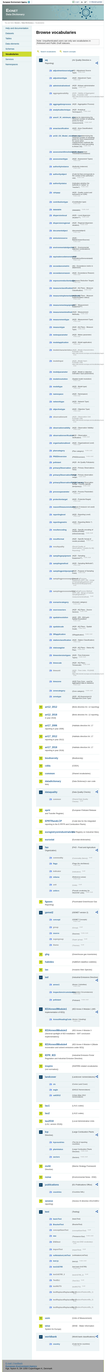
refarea (56, 877)
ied (46, 977)
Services (9, 59)
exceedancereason (61, 273)
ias (46, 969)
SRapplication (59, 634)
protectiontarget (60, 499)
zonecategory (59, 691)
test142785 (58, 1267)
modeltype (57, 386)
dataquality (51, 792)
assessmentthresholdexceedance (62, 152)
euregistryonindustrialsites (58, 832)
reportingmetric (60, 522)
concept (56, 920)
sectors (56, 1157)
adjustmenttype (60, 78)
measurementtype (61, 319)
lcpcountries (58, 1142)
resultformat (58, 539)
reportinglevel (59, 514)
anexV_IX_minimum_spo (62, 117)
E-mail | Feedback (14, 1363)
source (56, 933)
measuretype (59, 327)
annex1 (56, 984)
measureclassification (62, 288)
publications (52, 1184)
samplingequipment (62, 556)
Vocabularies (11, 54)
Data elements (12, 44)
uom (47, 1318)
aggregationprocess (62, 104)
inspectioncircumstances (62, 992)
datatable (57, 209)
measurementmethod (62, 312)
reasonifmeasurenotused (62, 507)
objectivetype (59, 409)
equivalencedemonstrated (62, 257)
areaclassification (61, 128)
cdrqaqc (56, 192)
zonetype (57, 696)
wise (47, 1326)
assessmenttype (60, 159)
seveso (49, 1201)
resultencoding (60, 530)
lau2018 (49, 1121)
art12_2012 (51, 707)
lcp (46, 1132)
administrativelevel (61, 86)
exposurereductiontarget (62, 281)
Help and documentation (16, 28)
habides (49, 962)
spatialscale (58, 627)
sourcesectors (59, 610)
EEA (17, 2)
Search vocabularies (48, 52)
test (47, 1212)
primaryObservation (62, 468)
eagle (55, 1090)
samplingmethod (60, 563)
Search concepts (69, 52)
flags (55, 863)
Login (77, 2)
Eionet (17, 23)
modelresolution (60, 379)
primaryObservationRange (62, 475)
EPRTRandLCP (53, 821)
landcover (50, 1077)
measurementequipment (62, 305)
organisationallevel (61, 443)
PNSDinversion (60, 456)
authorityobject (60, 174)
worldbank (51, 1336)
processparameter (61, 492)
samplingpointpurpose (62, 571)
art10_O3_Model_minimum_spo (62, 136)
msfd (48, 1166)
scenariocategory (61, 602)
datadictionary (53, 781)
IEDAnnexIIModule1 (56, 1009)
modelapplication (60, 342)
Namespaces (11, 64)
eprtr (47, 810)
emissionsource (60, 238)
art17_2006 (51, 725)
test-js (56, 1261)
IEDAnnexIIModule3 (56, 1030)
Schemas (9, 49)
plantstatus (58, 1149)
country (56, 1344)
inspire (49, 1066)
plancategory (59, 451)
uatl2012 (56, 1095)
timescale (57, 663)
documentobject (60, 231)
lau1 (47, 1105)
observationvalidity (61, 428)
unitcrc (56, 891)
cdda (47, 765)
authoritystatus (60, 183)
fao (46, 847)
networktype (58, 402)
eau (54, 1236)
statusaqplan (59, 648)
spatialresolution (60, 617)
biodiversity (51, 758)
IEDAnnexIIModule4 (56, 1044)
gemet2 (49, 912)
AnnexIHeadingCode (62, 1019)
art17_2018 (51, 747)
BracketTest (58, 1224)
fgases (48, 901)
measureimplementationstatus (62, 296)
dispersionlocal (60, 215)
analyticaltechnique (61, 110)
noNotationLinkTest (61, 1255)
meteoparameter (60, 335)
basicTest (57, 1219)
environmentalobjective (62, 247)
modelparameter (60, 372)
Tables (8, 38)
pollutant (57, 462)
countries (57, 1192)
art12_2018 (51, 714)
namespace (58, 394)
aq (46, 60)
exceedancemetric (61, 266)
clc (54, 1084)
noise (48, 1177)
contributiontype (60, 202)
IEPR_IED (50, 1055)
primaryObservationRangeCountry (62, 482)
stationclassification (62, 640)
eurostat (49, 839)
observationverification (62, 435)
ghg (47, 954)
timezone (57, 681)
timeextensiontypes (61, 655)
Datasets (9, 33)
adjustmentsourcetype (62, 70)
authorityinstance (61, 166)
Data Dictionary (27, 23)
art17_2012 (51, 736)
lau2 (47, 1113)
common (50, 773)
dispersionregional (61, 223)
